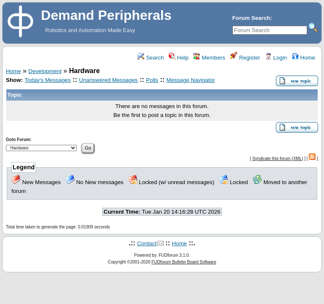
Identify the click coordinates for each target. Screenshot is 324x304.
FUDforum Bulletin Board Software (183, 262)
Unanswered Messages (108, 80)
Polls (152, 80)
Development (45, 71)
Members (209, 57)
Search (151, 57)
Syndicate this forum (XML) (277, 158)
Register (245, 57)
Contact (147, 243)
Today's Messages (47, 80)
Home (303, 57)
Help (179, 57)
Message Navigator (191, 80)
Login (276, 57)
